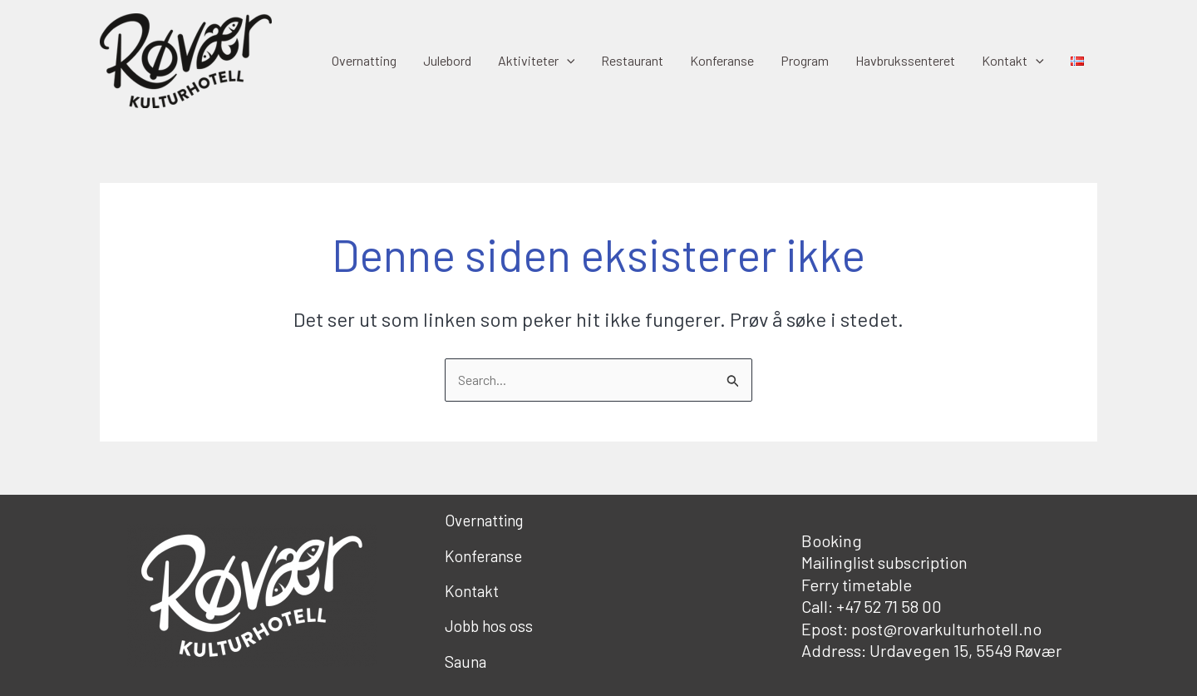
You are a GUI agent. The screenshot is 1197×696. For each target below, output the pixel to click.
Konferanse (722, 60)
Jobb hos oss (489, 625)
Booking (831, 540)
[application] (567, 60)
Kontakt (1013, 60)
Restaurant (632, 60)
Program (805, 60)
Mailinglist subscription (884, 562)
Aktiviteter (536, 60)
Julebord (447, 60)
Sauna (465, 661)
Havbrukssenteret (905, 60)
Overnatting (364, 60)
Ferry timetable (856, 585)
